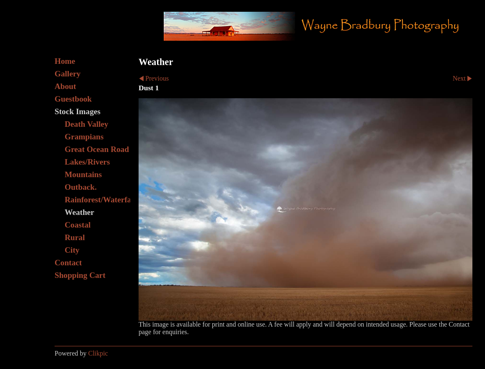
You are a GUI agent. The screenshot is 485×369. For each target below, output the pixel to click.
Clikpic (98, 353)
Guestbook (73, 98)
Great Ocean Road (97, 149)
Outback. (81, 187)
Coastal (78, 224)
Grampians (84, 136)
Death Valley (86, 124)
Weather (79, 212)
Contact (68, 262)
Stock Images (77, 111)
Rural (75, 237)
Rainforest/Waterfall (97, 199)
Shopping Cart (80, 275)
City (72, 250)
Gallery (68, 73)
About (65, 86)
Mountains (83, 174)
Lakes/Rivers (87, 161)
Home (65, 61)
